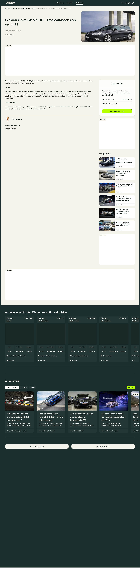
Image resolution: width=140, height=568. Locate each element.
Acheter (69, 3)
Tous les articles (12, 389)
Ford (48, 432)
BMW (80, 432)
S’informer (79, 3)
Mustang (53, 432)
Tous (130, 389)
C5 (30, 8)
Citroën (24, 8)
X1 (83, 432)
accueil (8, 8)
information (16, 8)
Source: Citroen (11, 128)
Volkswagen (19, 432)
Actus (33, 389)
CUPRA (111, 432)
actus (34, 8)
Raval (116, 432)
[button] (20, 320)
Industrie (25, 432)
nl (127, 3)
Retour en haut (102, 448)
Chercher (60, 3)
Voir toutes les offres (116, 111)
